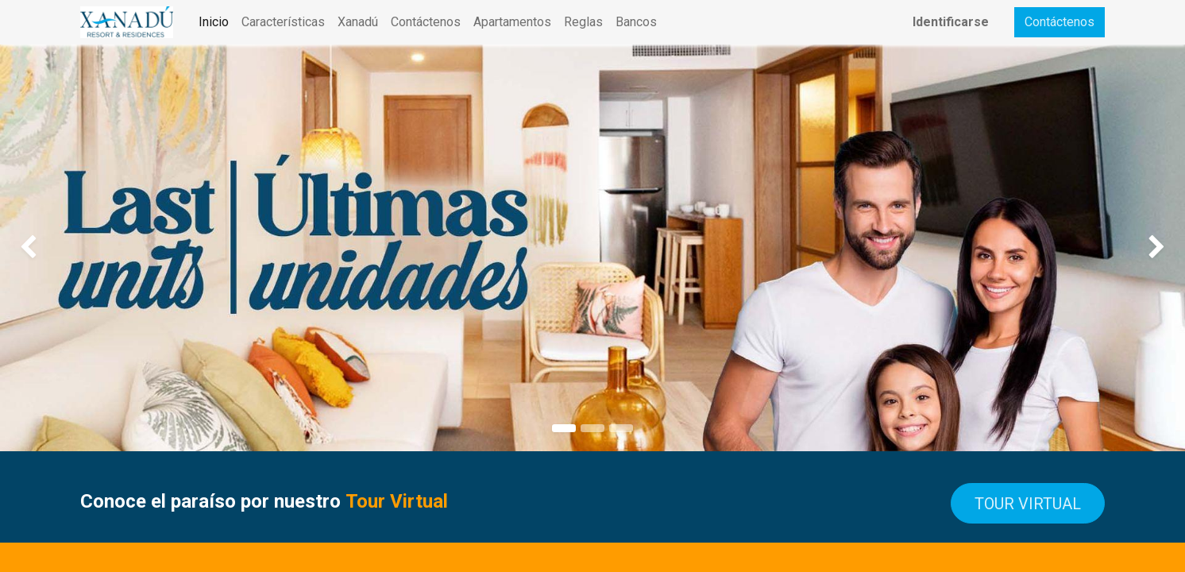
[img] (47, 247)
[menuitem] (213, 22)
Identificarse (951, 21)
